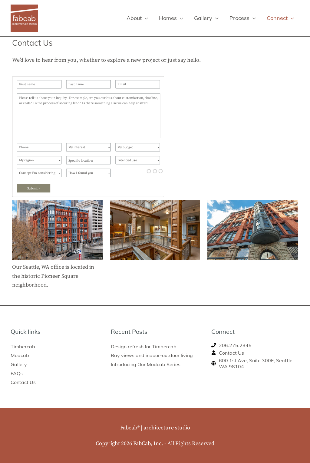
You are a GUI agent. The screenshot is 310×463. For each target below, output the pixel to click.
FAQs (17, 373)
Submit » (33, 188)
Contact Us (23, 382)
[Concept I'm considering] (39, 173)
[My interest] (88, 147)
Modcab (20, 355)
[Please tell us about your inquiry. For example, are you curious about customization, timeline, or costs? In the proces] (88, 115)
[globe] (255, 363)
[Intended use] (137, 160)
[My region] (39, 160)
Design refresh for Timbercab (143, 346)
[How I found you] (88, 173)
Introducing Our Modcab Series (145, 364)
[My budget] (137, 147)
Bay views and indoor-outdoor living (152, 355)
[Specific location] (88, 160)
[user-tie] (227, 353)
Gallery (19, 364)
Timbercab (23, 346)
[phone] (231, 345)
